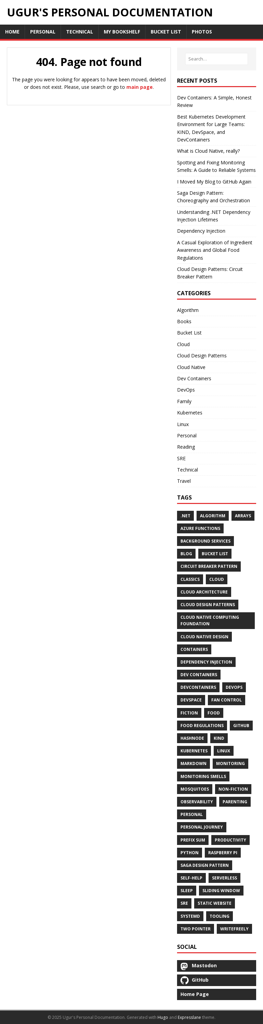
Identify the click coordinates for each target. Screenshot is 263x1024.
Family (184, 401)
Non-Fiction (233, 789)
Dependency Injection (201, 231)
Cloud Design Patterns (202, 355)
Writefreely (234, 929)
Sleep (186, 890)
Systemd (190, 916)
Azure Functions (200, 528)
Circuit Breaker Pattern (208, 566)
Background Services (205, 541)
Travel (184, 481)
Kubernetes (189, 412)
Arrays (243, 516)
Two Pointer (195, 929)
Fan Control (226, 700)
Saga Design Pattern (204, 865)
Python (189, 853)
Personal (187, 435)
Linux (183, 424)
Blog (186, 554)
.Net (185, 516)
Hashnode (192, 738)
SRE (181, 458)
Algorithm (188, 310)
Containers (194, 649)
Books (184, 321)
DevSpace (191, 700)
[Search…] (216, 59)
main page (139, 87)
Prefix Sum (192, 840)
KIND (219, 738)
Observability (196, 802)
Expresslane (189, 1017)
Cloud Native (191, 367)
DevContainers (198, 687)
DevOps (186, 389)
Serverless (224, 878)
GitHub (241, 725)
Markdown (193, 763)
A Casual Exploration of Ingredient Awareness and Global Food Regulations (214, 250)
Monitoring (230, 763)
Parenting (235, 802)
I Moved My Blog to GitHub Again (214, 181)
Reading (186, 446)
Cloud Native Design (204, 637)
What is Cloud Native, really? (208, 151)
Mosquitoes (194, 789)
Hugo (163, 1017)
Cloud (183, 344)
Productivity (230, 840)
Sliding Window (221, 890)
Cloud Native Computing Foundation (209, 620)
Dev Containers (194, 378)
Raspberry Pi (222, 853)
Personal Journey (201, 827)
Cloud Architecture (204, 592)
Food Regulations (202, 725)
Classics (190, 579)
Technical (187, 469)
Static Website (214, 903)
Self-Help (191, 878)
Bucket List (189, 332)
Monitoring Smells (203, 776)
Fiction (189, 713)
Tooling (219, 916)
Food (214, 713)
